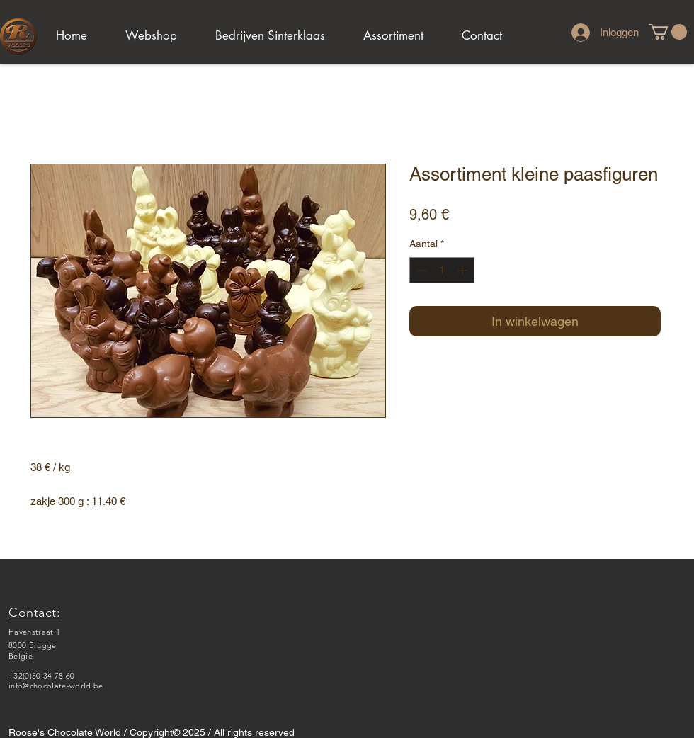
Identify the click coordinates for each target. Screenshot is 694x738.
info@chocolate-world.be (55, 686)
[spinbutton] (442, 270)
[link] (668, 32)
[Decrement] (420, 270)
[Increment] (463, 270)
